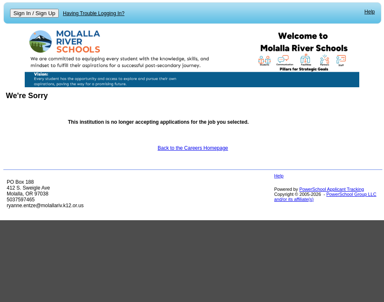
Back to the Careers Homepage (193, 148)
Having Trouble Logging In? (94, 13)
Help (369, 12)
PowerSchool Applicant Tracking (331, 189)
